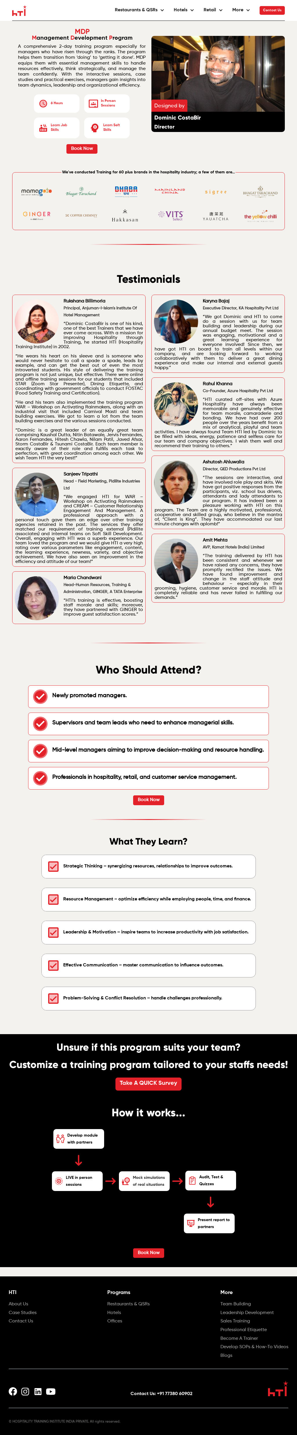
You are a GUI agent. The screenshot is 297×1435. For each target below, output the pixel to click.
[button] (139, 10)
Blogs (226, 1356)
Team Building (235, 1304)
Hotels (114, 1313)
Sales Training (235, 1321)
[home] (19, 10)
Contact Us (272, 10)
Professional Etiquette (243, 1330)
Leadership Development (247, 1313)
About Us (18, 1304)
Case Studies (23, 1313)
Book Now (82, 148)
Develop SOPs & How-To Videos (254, 1347)
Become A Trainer (239, 1338)
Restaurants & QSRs (128, 1304)
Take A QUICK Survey (148, 1083)
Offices (114, 1321)
